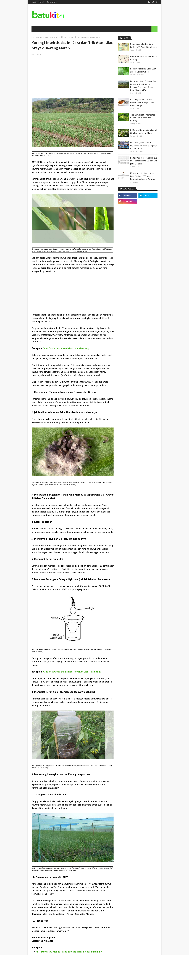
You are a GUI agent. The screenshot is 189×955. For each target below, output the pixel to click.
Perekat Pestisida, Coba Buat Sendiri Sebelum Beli (143, 70)
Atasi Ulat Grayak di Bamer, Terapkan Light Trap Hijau (72, 671)
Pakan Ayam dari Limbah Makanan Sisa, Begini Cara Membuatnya (142, 102)
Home (34, 37)
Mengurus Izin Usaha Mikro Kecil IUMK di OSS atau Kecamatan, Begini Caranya (142, 176)
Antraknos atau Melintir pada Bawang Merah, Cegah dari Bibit (69, 951)
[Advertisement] (73, 77)
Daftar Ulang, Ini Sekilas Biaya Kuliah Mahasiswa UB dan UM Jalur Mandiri (143, 161)
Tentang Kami (52, 2)
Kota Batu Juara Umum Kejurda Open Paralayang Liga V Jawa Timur (143, 145)
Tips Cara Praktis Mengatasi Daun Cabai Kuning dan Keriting (143, 118)
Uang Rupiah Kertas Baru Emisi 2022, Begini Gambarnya (144, 45)
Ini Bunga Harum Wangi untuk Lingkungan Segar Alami (143, 131)
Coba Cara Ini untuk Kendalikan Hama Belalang (66, 348)
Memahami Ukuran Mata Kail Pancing (143, 58)
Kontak (41, 2)
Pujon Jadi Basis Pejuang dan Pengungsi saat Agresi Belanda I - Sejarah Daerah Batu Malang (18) (143, 85)
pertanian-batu (42, 37)
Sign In (34, 2)
